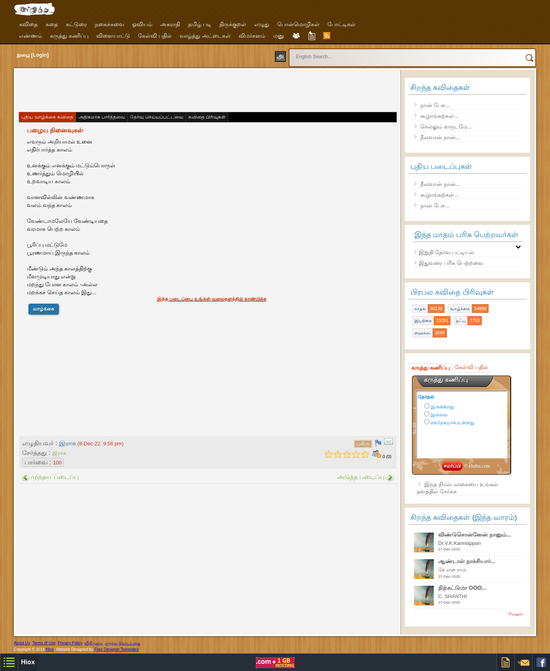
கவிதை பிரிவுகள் (207, 117)
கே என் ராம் (452, 570)
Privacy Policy (70, 643)
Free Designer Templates (116, 649)
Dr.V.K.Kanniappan (459, 543)
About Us (22, 643)
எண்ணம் (30, 36)
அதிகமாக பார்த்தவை (102, 117)
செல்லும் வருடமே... (446, 126)
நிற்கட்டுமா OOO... (462, 588)
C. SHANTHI (452, 596)
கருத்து (111, 643)
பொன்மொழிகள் (298, 24)
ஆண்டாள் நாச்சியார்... (466, 561)
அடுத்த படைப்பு (361, 477)
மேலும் (515, 613)
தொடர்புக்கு (129, 643)
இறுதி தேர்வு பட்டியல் (446, 252)
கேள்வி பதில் (155, 36)
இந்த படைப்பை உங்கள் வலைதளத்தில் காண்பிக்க (211, 299)
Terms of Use (44, 643)
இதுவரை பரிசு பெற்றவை (451, 263)
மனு (278, 36)
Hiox (50, 649)
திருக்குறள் (232, 24)
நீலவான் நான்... (440, 137)
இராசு (59, 453)
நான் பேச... (435, 105)
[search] (397, 53)
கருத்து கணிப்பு (69, 36)
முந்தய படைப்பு (55, 477)
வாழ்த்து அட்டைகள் (205, 36)
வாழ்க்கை (43, 309)
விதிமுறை (93, 643)
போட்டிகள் (342, 24)
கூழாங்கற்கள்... (439, 116)
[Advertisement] (162, 90)
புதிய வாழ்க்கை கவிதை (47, 117)
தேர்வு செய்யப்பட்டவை (156, 117)
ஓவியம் (142, 24)
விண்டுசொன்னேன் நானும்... (474, 534)
